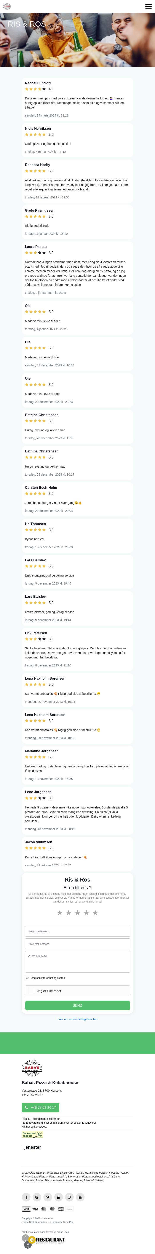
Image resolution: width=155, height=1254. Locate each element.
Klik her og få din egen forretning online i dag (45, 1232)
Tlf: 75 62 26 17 (32, 1095)
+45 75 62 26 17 (40, 1107)
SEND (77, 1005)
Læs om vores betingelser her (77, 1019)
